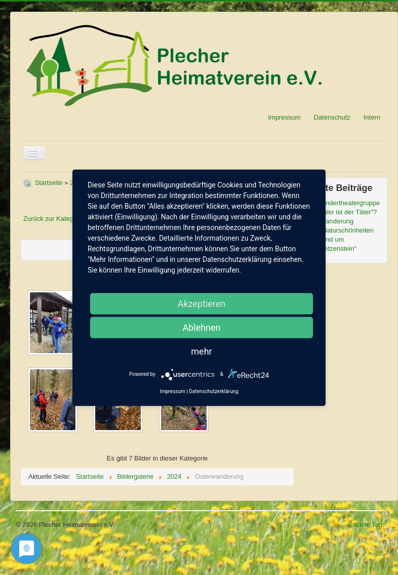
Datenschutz (331, 117)
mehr (201, 351)
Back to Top (365, 524)
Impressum (284, 117)
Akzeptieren (202, 303)
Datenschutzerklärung (213, 391)
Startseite (49, 182)
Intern (372, 117)
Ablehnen (201, 327)
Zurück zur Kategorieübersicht (67, 218)
